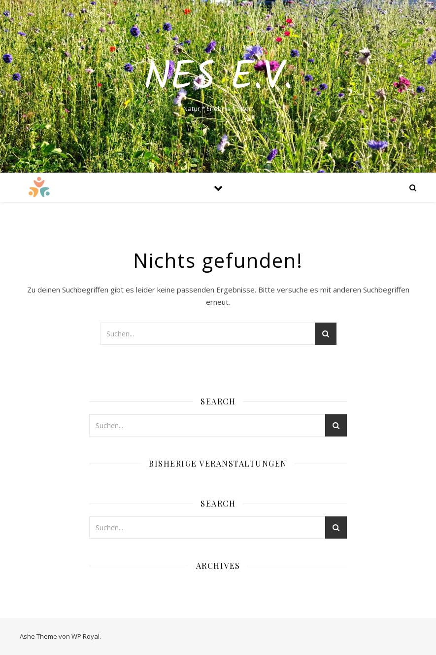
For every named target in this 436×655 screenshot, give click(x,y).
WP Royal (85, 636)
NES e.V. (218, 78)
